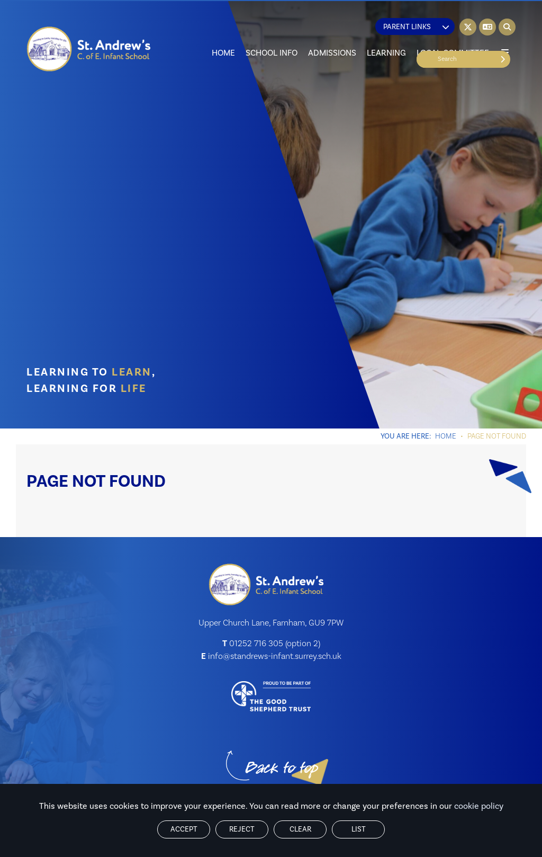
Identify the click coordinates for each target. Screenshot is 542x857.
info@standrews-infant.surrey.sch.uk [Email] (274, 656)
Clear (300, 829)
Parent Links (416, 27)
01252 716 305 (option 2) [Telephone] (274, 643)
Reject (242, 829)
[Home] (89, 49)
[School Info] (271, 32)
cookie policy (478, 806)
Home (445, 436)
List (358, 829)
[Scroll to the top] (281, 768)
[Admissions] (332, 32)
